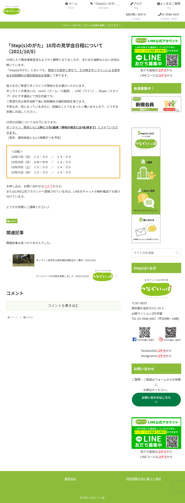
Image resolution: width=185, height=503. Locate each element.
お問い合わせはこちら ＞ (158, 399)
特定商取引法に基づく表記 (143, 478)
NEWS (11, 221)
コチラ (48, 186)
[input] (156, 252)
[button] (177, 253)
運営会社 (70, 478)
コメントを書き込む (63, 305)
